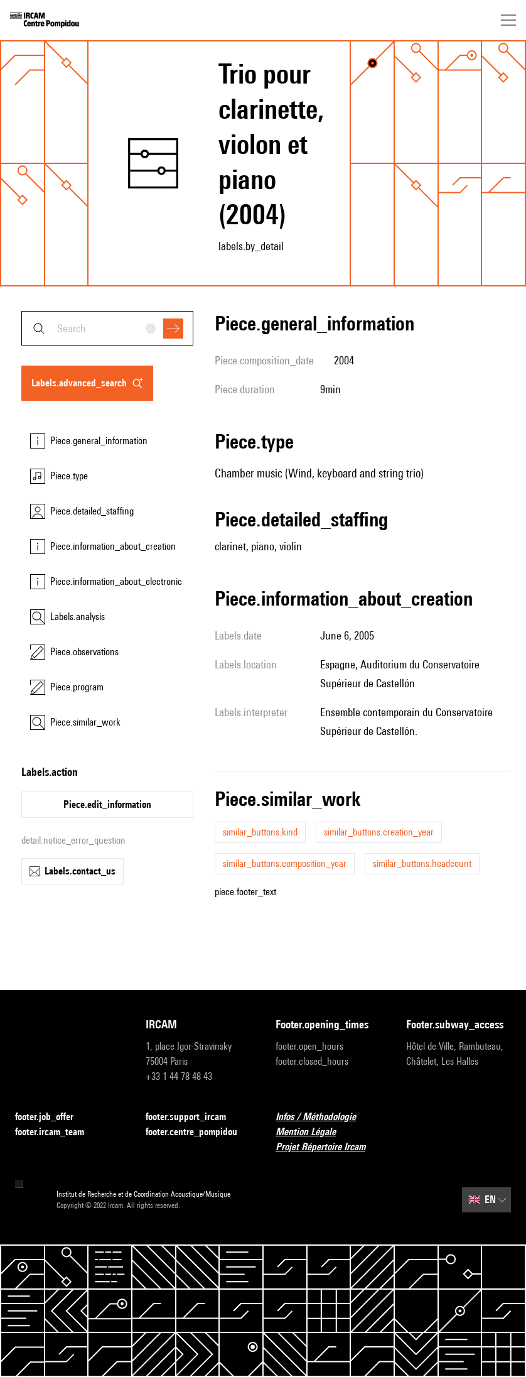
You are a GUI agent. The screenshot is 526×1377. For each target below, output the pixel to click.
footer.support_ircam (193, 1117)
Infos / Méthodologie (323, 1117)
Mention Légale (313, 1132)
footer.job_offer (52, 1117)
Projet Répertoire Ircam (328, 1147)
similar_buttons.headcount (422, 863)
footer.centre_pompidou (198, 1132)
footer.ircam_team (57, 1132)
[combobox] (107, 328)
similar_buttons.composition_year (284, 863)
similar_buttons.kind (260, 832)
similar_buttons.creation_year (379, 832)
